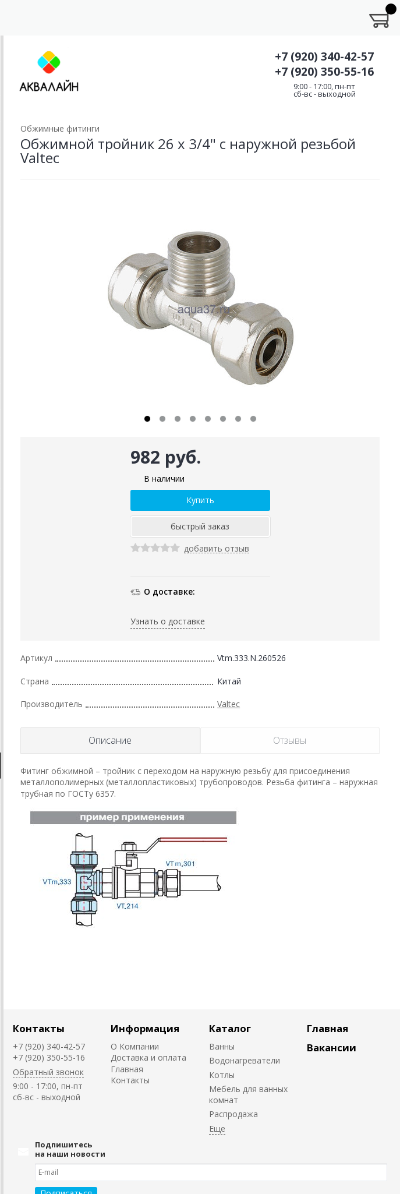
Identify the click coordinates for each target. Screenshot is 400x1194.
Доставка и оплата (148, 1057)
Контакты (39, 1028)
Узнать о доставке (167, 621)
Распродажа (233, 1113)
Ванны (222, 1046)
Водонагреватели (244, 1060)
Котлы (222, 1074)
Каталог (230, 1028)
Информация (145, 1028)
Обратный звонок (48, 1072)
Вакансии (331, 1047)
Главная (127, 1069)
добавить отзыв (216, 549)
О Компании (135, 1046)
